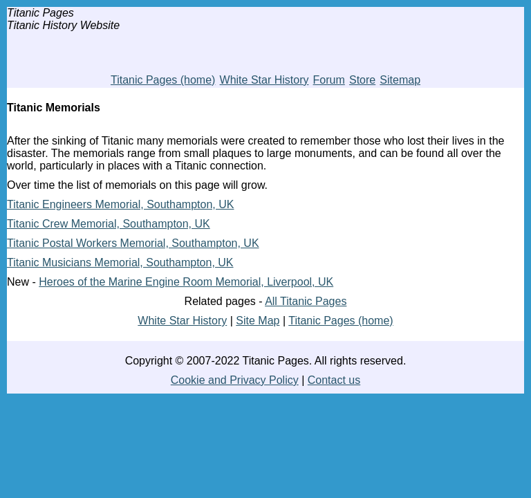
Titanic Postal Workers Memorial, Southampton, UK (133, 243)
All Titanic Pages (305, 301)
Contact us (334, 380)
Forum (329, 80)
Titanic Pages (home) (163, 80)
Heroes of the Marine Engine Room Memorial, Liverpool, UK (186, 282)
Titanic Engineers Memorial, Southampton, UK (120, 204)
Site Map (257, 320)
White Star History (264, 80)
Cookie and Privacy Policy (235, 380)
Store (362, 80)
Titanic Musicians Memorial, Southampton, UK (120, 262)
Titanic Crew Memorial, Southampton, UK (108, 224)
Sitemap (400, 80)
